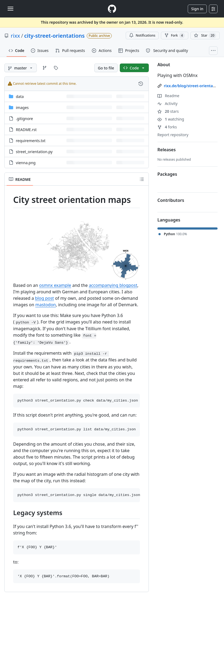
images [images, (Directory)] (22, 107)
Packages (167, 174)
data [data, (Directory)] (20, 96)
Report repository (172, 134)
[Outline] (141, 179)
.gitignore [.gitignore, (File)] (24, 118)
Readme (168, 95)
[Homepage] (112, 8)
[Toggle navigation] (10, 9)
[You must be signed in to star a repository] (205, 35)
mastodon (45, 305)
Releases (166, 150)
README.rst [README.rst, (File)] (26, 129)
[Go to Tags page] (56, 68)
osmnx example (55, 285)
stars (168, 111)
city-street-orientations (54, 35)
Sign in (197, 8)
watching (170, 119)
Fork (174, 35)
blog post (44, 298)
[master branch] (20, 68)
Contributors (170, 200)
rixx (15, 35)
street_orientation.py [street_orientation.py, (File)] (34, 151)
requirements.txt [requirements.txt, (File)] (30, 140)
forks (167, 126)
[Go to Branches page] (44, 68)
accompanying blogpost (113, 285)
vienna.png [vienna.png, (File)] (25, 162)
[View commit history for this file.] (140, 83)
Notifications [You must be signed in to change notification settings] (142, 35)
